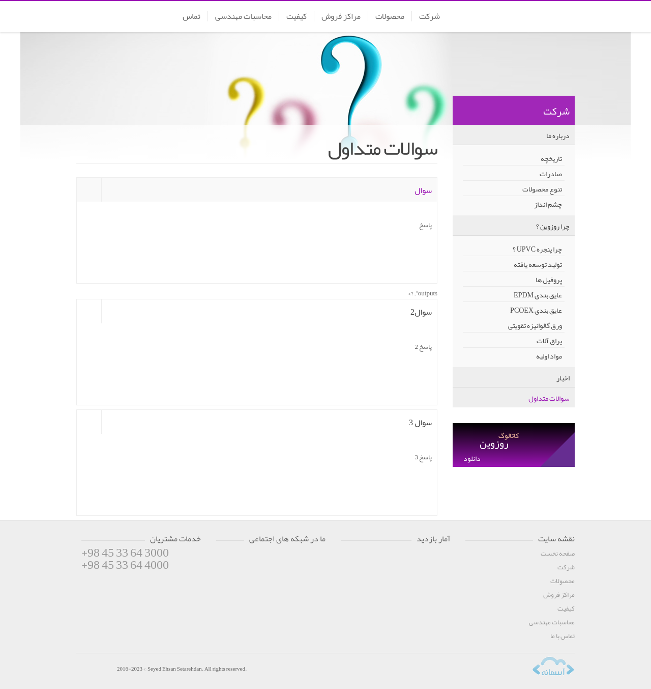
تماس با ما (562, 636)
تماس (191, 16)
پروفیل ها (549, 279)
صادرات (551, 173)
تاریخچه (551, 158)
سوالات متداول (549, 398)
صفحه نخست (558, 553)
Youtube (263, 558)
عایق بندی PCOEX (536, 310)
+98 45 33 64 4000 (125, 565)
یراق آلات (549, 340)
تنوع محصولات (542, 189)
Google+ (283, 558)
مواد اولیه (549, 356)
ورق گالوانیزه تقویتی (535, 325)
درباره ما (558, 135)
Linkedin (303, 558)
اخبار (563, 378)
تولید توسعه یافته (538, 264)
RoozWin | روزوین (536, 17)
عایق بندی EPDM (538, 294)
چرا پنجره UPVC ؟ (537, 249)
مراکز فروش (341, 16)
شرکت (429, 16)
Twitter (243, 558)
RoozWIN (94, 670)
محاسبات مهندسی (243, 16)
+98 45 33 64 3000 (125, 552)
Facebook (223, 558)
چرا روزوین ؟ (553, 226)
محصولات (389, 16)
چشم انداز (548, 204)
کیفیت (296, 16)
